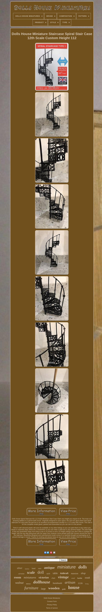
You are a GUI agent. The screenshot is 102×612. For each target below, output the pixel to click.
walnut (19, 582)
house (74, 587)
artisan (70, 582)
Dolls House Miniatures (52, 598)
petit (63, 589)
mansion (74, 573)
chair (53, 578)
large (43, 588)
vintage (63, 577)
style (48, 573)
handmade (57, 583)
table (55, 573)
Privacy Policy (52, 605)
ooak (87, 577)
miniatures (30, 577)
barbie (79, 578)
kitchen (28, 584)
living (87, 584)
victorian (44, 577)
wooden (54, 588)
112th (80, 583)
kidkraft (64, 573)
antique (49, 567)
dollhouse (41, 582)
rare (39, 568)
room (17, 577)
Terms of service (52, 608)
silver (19, 568)
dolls (82, 567)
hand (33, 568)
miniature (66, 566)
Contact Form (52, 601)
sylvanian (21, 574)
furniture (31, 588)
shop (83, 573)
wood (73, 578)
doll (40, 572)
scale (31, 572)
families (27, 569)
